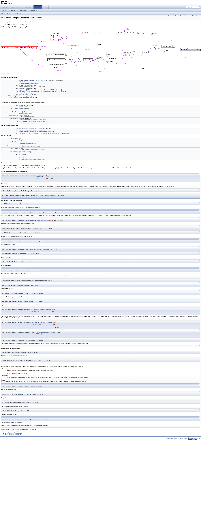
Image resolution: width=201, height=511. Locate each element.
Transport (36, 428)
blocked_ (21, 158)
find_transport (23, 122)
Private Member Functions (186, 15)
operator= (22, 130)
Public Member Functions (173, 15)
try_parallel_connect (25, 91)
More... (49, 22)
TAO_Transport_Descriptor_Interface (37, 90)
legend (100, 71)
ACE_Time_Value (28, 85)
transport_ (22, 145)
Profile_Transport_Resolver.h (12, 435)
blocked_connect (24, 123)
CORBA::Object (39, 80)
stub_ (21, 142)
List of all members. (6, 74)
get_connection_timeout (26, 129)
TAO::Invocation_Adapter (24, 277)
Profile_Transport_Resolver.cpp (13, 436)
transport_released (24, 88)
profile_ (21, 148)
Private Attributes (197, 15)
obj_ (20, 139)
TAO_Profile (27, 105)
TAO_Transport (13, 118)
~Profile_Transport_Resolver (27, 84)
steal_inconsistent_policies (26, 97)
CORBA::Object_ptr (7, 242)
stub (20, 112)
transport (21, 118)
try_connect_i (23, 133)
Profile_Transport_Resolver (12, 13)
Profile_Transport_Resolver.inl (13, 437)
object (21, 115)
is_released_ (22, 155)
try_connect (22, 90)
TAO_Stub (48, 80)
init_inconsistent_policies (26, 94)
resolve (21, 85)
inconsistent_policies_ (25, 151)
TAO (2, 13)
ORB (33, 224)
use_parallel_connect (25, 93)
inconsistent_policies (25, 96)
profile (21, 105)
